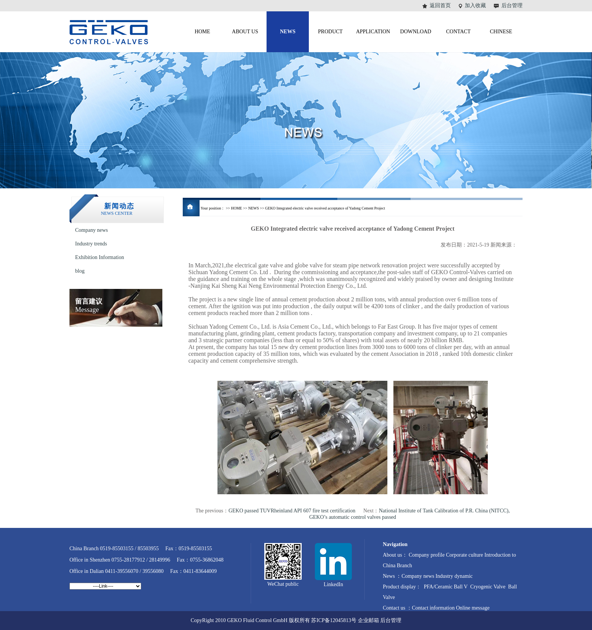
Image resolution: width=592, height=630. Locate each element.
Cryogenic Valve (487, 587)
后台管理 (512, 5)
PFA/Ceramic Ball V (444, 587)
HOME (236, 208)
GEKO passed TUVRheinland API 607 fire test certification (291, 511)
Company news (91, 230)
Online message (473, 608)
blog (80, 271)
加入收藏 (475, 5)
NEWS (253, 208)
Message (88, 305)
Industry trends (91, 244)
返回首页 (440, 5)
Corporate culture (464, 555)
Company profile (427, 555)
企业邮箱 (368, 620)
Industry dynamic (454, 576)
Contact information (434, 608)
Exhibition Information (99, 257)
